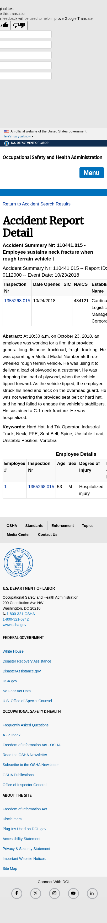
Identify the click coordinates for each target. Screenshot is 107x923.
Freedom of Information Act (25, 809)
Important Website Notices (24, 859)
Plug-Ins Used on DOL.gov (24, 829)
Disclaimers (12, 819)
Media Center (18, 534)
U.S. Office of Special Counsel (27, 701)
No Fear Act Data (17, 691)
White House (13, 651)
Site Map (10, 868)
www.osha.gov (14, 625)
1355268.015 (17, 300)
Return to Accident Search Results (37, 204)
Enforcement (62, 526)
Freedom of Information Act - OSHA (32, 745)
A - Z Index (11, 735)
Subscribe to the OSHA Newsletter (31, 765)
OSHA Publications (18, 775)
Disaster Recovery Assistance (27, 661)
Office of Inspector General (24, 785)
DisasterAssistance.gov (22, 671)
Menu (92, 172)
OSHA (12, 526)
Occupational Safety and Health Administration (52, 157)
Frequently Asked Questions (26, 725)
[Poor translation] (19, 25)
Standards (34, 526)
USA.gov (10, 681)
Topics (88, 526)
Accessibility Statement (21, 839)
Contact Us (47, 534)
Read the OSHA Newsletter (25, 755)
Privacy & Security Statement (26, 849)
